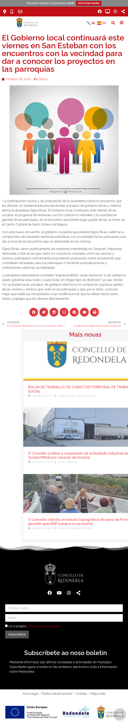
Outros (38, 79)
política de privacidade (43, 626)
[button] (113, 23)
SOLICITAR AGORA (89, 3)
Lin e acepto (34, 626)
